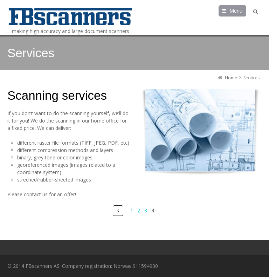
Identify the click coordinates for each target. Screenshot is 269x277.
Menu (235, 10)
